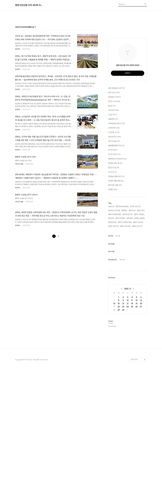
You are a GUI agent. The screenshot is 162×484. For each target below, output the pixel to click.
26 (136, 421)
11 (132, 414)
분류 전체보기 (116, 202)
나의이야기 (114, 242)
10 (127, 414)
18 (132, 418)
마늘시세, (111, 321)
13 (141, 414)
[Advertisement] (81, 33)
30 (123, 424)
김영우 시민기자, (113, 340)
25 (132, 421)
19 (136, 418)
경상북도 (17, 85)
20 (141, 418)
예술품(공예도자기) (116, 260)
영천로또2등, (112, 336)
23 (123, 421)
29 (119, 424)
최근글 (110, 350)
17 (127, 418)
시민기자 (113, 224)
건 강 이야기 (114, 268)
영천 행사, (130, 332)
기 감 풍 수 (113, 246)
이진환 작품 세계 (116, 295)
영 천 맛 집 (113, 282)
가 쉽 (112, 229)
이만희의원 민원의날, (122, 321)
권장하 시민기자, (137, 340)
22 (119, 421)
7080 (112, 304)
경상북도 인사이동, (114, 325)
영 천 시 (114, 215)
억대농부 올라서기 (116, 290)
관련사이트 (134, 474)
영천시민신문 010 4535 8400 (29, 5)
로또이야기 (114, 251)
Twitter (122, 374)
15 (119, 418)
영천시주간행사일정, (114, 329)
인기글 (117, 350)
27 (141, 421)
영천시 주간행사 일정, (125, 336)
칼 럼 (111, 220)
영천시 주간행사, (139, 329)
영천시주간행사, (120, 332)
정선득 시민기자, (135, 321)
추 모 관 (112, 286)
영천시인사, (132, 325)
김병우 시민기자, (138, 336)
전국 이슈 (114, 207)
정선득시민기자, (127, 329)
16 (123, 418)
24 (127, 421)
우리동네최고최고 (116, 237)
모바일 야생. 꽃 (115, 277)
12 (136, 414)
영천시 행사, (141, 325)
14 (114, 418)
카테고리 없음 (19, 200)
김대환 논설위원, (139, 332)
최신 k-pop (114, 255)
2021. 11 (127, 403)
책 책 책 (112, 264)
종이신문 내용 (115, 299)
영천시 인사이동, (125, 340)
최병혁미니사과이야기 (117, 273)
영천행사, (124, 325)
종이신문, (111, 332)
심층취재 (113, 233)
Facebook (112, 374)
